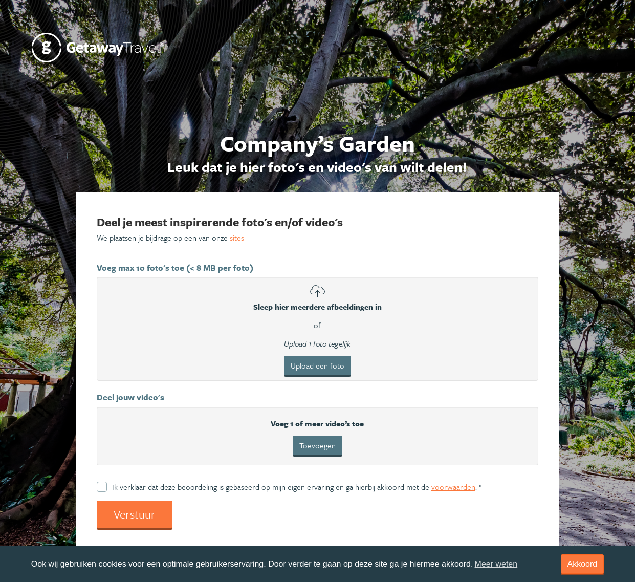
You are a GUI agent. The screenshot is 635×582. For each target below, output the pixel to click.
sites (237, 237)
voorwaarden (453, 486)
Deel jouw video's (130, 397)
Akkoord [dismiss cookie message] (582, 563)
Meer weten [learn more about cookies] (496, 563)
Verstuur (135, 514)
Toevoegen (317, 445)
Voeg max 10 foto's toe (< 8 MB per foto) (175, 268)
